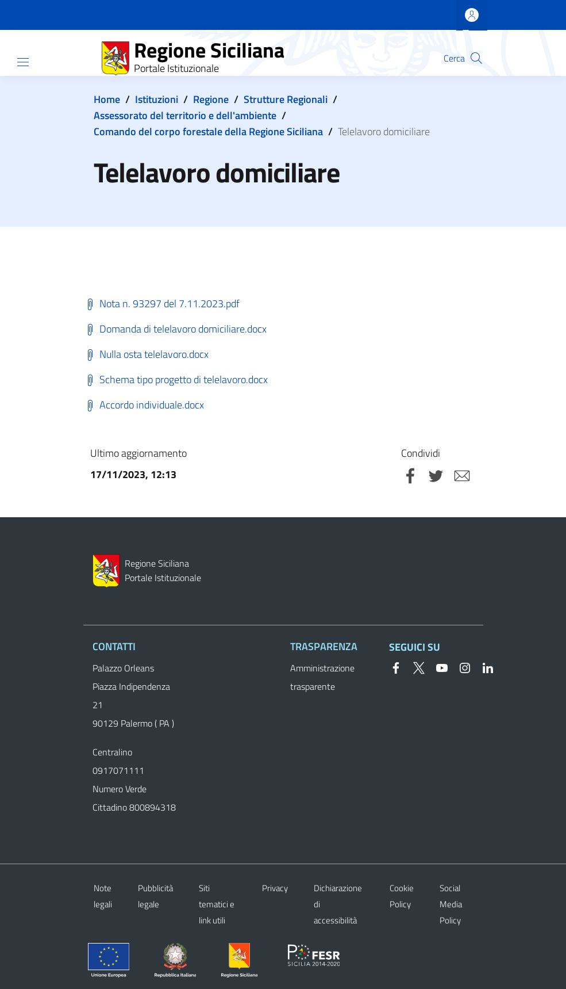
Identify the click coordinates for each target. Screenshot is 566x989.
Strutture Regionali (286, 99)
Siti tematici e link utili (216, 904)
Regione (211, 99)
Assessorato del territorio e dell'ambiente (185, 115)
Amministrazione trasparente (322, 677)
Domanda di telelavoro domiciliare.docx (175, 329)
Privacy (275, 888)
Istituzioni (156, 99)
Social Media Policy (451, 904)
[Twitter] (414, 667)
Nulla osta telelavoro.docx (146, 354)
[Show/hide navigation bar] (23, 62)
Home (107, 99)
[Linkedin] (483, 667)
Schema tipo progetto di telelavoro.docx (175, 379)
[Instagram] (460, 667)
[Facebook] (396, 667)
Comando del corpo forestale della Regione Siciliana (208, 131)
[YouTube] (437, 667)
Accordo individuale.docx (143, 405)
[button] (476, 58)
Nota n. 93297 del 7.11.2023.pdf (161, 303)
